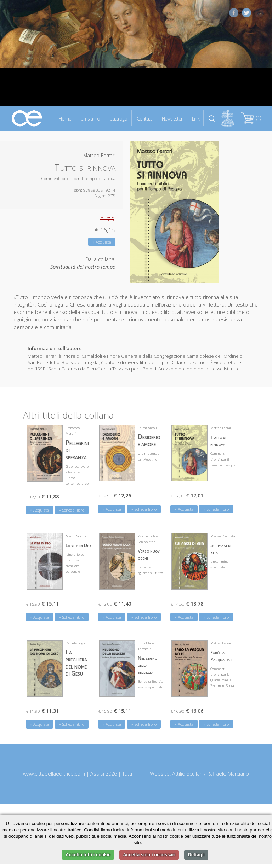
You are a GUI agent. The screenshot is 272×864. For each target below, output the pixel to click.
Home (65, 118)
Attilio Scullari (187, 773)
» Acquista (101, 242)
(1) (251, 118)
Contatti (144, 118)
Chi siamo (90, 118)
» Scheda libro (71, 510)
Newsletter (172, 118)
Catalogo (118, 118)
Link (195, 118)
